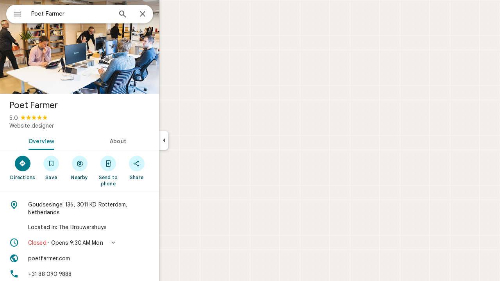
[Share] (164, 167)
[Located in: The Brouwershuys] (108, 227)
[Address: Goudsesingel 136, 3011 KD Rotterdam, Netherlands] (108, 208)
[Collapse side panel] (192, 140)
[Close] (170, 14)
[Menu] (14, 13)
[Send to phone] (136, 170)
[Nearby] (108, 167)
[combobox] (92, 13)
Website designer (60, 125)
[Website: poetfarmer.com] (108, 258)
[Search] (150, 15)
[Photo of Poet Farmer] (108, 47)
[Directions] (51, 167)
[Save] (79, 167)
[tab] (68, 140)
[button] (108, 243)
